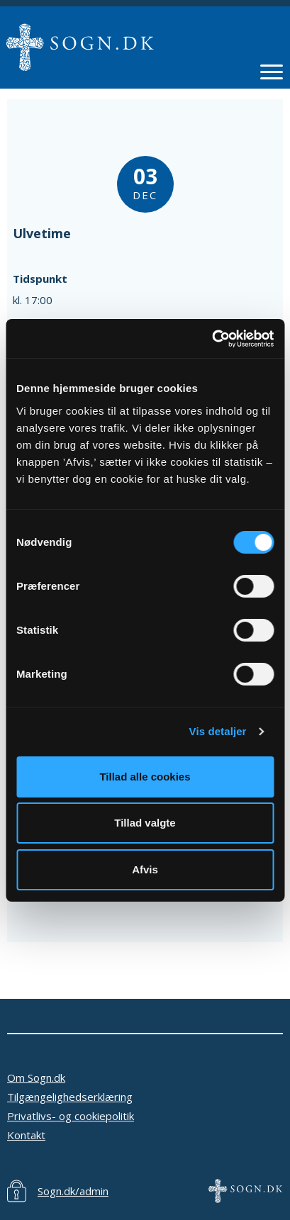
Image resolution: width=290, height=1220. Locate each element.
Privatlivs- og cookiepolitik (70, 1116)
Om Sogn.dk (36, 1077)
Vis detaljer (218, 731)
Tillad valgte (144, 823)
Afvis (145, 869)
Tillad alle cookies (144, 777)
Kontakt (26, 1135)
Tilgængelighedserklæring (70, 1097)
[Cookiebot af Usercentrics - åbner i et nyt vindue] (212, 339)
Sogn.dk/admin (73, 1191)
